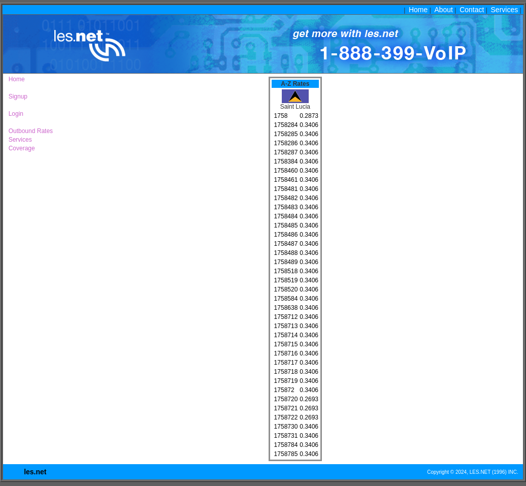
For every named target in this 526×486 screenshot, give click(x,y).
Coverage (20, 148)
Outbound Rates (29, 131)
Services (504, 10)
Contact (471, 10)
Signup (16, 96)
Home (418, 10)
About (443, 10)
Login (14, 113)
